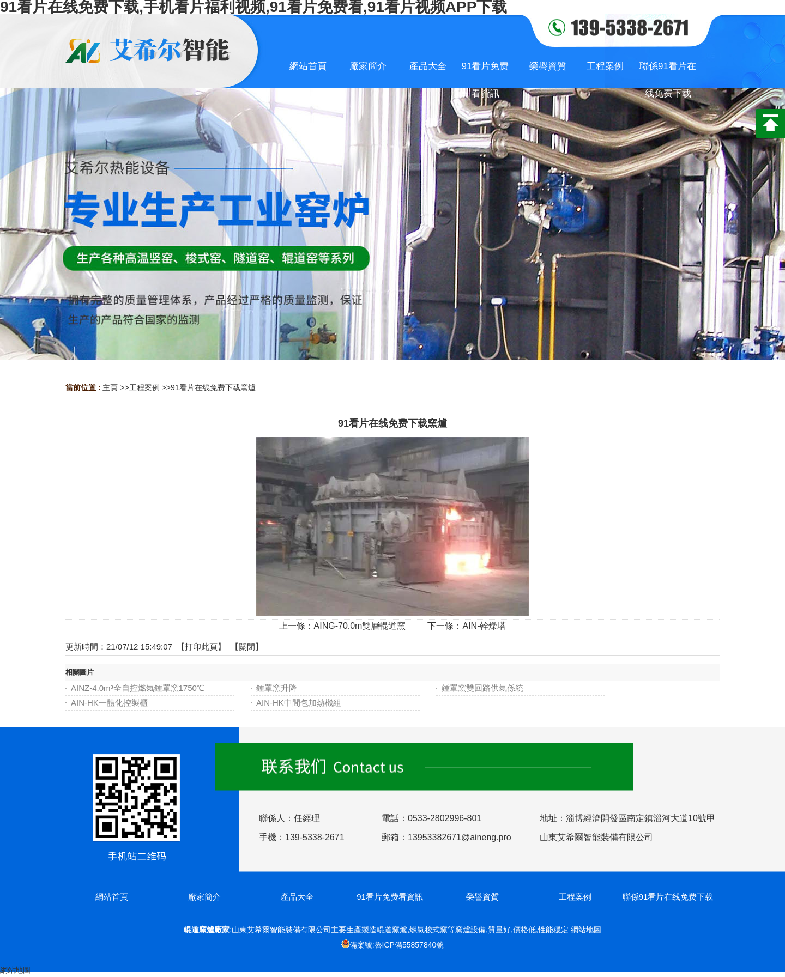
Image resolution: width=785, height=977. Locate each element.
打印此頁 (201, 646)
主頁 (110, 387)
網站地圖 (586, 929)
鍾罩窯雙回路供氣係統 (482, 688)
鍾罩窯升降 (276, 688)
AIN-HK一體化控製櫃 (109, 702)
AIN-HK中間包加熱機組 (298, 702)
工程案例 (144, 387)
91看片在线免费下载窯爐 (213, 387)
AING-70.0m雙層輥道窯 (360, 625)
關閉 (247, 646)
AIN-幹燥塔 (484, 625)
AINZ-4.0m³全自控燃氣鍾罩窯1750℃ (137, 688)
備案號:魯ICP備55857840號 (396, 944)
